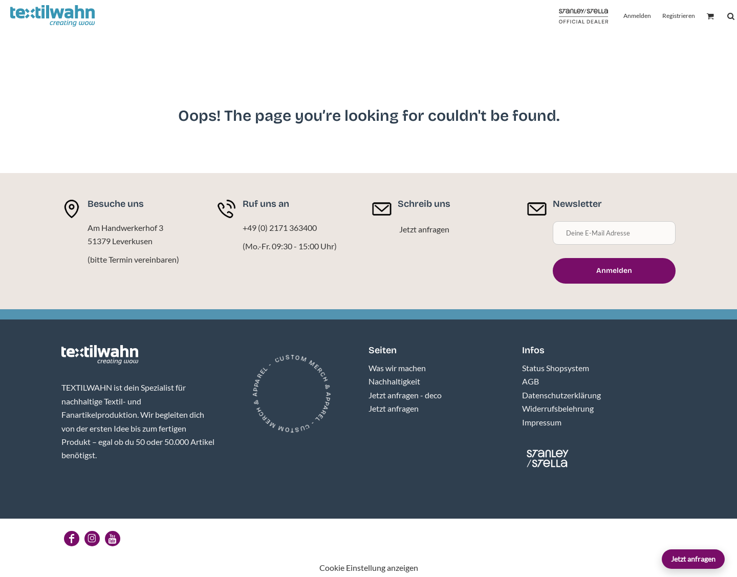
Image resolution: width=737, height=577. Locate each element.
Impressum (541, 422)
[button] (99, 355)
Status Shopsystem (555, 368)
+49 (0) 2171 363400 (280, 227)
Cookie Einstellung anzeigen (368, 567)
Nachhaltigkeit (394, 381)
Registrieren (678, 15)
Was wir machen (397, 368)
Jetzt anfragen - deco (405, 395)
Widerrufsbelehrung (558, 408)
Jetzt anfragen (693, 558)
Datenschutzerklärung (561, 395)
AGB (530, 381)
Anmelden (637, 15)
